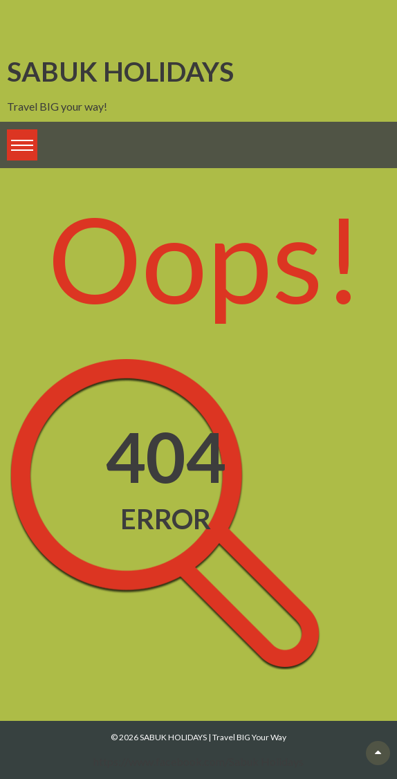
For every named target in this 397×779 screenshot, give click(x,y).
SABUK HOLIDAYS (120, 71)
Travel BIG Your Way (249, 737)
